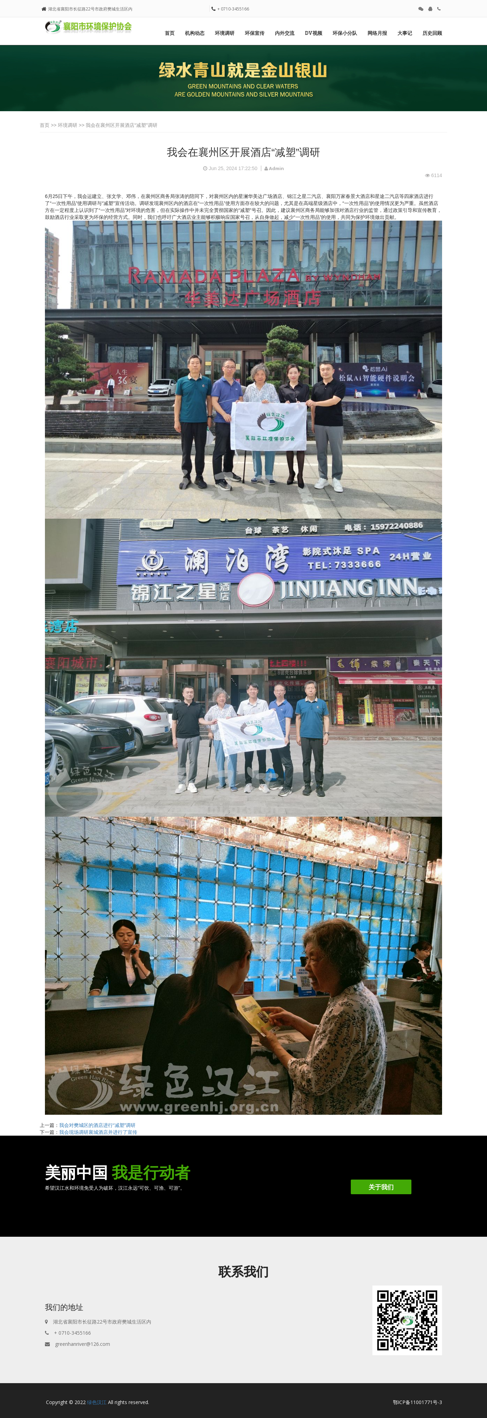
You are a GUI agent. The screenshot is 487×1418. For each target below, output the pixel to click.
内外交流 (284, 33)
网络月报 (377, 33)
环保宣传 (254, 33)
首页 (170, 33)
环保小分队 (345, 33)
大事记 (404, 33)
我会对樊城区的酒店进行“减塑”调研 (97, 1125)
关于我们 (381, 1187)
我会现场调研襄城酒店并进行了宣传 (98, 1132)
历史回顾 (432, 33)
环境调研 (224, 33)
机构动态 (194, 33)
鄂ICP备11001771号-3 (417, 1402)
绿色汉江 (97, 1402)
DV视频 (313, 33)
